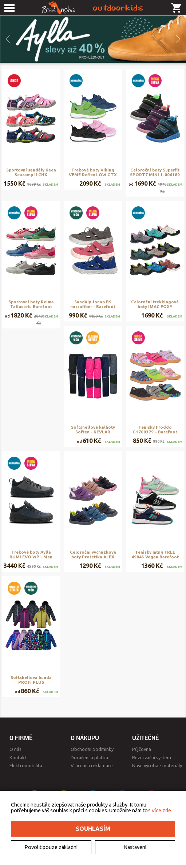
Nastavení (134, 847)
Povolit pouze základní (51, 847)
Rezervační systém (151, 757)
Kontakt (18, 757)
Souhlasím (93, 828)
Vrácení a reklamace (92, 765)
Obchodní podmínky (92, 749)
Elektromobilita (25, 765)
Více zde (161, 810)
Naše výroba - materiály (157, 765)
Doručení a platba (89, 757)
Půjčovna (141, 749)
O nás (15, 749)
